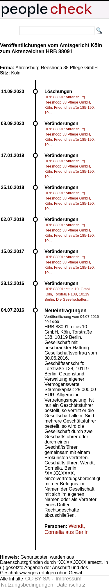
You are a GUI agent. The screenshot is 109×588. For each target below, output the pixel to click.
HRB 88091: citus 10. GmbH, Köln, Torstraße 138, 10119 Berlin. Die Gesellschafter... (68, 294)
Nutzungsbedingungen (27, 585)
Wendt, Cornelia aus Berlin (66, 529)
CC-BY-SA (37, 579)
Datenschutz (70, 585)
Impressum (68, 579)
